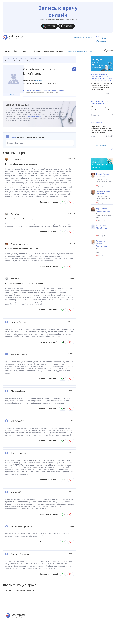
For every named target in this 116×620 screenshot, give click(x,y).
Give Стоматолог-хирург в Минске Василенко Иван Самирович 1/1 (97, 203)
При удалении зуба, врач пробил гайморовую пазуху (100, 102)
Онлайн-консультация (53, 51)
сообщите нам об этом (36, 116)
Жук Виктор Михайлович (101, 226)
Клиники (26, 51)
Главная (6, 51)
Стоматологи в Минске (99, 166)
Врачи (16, 51)
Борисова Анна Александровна (103, 209)
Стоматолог (39, 81)
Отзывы (37, 51)
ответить (96, 94)
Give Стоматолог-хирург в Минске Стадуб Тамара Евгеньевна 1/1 (97, 186)
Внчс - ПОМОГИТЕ (97, 123)
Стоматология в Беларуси (100, 66)
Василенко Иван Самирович (103, 192)
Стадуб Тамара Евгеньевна (102, 175)
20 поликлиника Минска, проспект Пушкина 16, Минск (44, 90)
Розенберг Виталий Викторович (101, 243)
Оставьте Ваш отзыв (40, 143)
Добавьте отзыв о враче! (80, 38)
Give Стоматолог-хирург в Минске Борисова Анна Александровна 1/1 (97, 220)
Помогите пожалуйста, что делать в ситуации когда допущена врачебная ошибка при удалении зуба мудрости (101, 77)
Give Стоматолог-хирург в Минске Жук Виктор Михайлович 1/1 (97, 236)
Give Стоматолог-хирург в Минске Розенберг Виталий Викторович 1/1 (97, 255)
